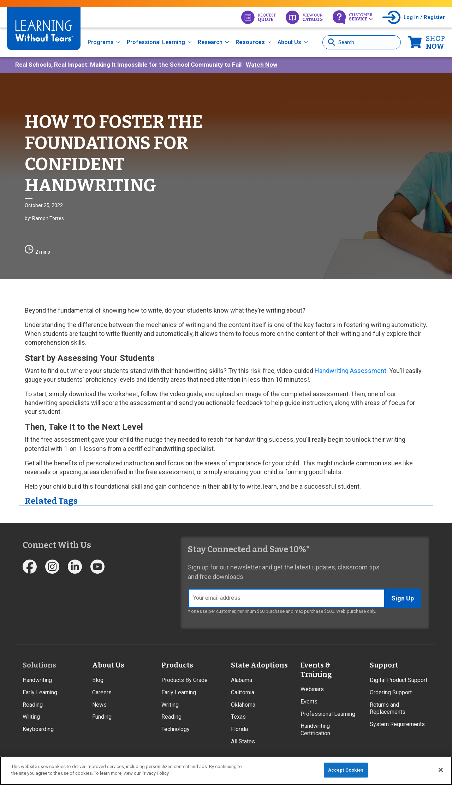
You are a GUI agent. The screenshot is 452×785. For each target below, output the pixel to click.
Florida (239, 729)
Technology (175, 729)
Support (384, 665)
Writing (31, 716)
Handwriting (37, 680)
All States (243, 741)
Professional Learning (156, 42)
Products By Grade (184, 680)
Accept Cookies (346, 770)
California (242, 692)
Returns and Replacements (387, 708)
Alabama (241, 680)
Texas (238, 716)
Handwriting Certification (315, 730)
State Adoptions (259, 665)
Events (309, 701)
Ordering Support (391, 692)
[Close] (440, 770)
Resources (250, 42)
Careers (102, 692)
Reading (33, 704)
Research (210, 42)
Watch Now (261, 64)
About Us (289, 42)
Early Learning (40, 692)
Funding (102, 716)
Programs (101, 42)
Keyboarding (38, 729)
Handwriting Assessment (350, 370)
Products (177, 665)
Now (435, 42)
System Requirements (397, 724)
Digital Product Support (398, 680)
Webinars (312, 689)
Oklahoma (243, 704)
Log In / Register (424, 17)
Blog (97, 680)
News (99, 704)
